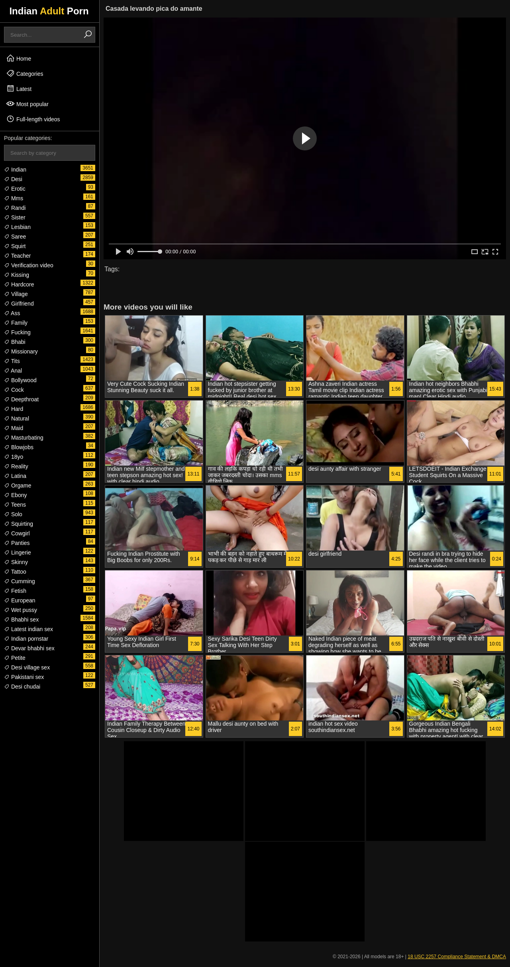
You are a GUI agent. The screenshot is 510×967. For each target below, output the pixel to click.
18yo (13, 457)
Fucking (17, 332)
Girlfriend (19, 303)
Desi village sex (27, 667)
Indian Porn (48, 11)
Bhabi (15, 342)
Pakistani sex (24, 677)
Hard (13, 409)
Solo (13, 514)
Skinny (16, 562)
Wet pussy (20, 610)
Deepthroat (21, 399)
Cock (14, 390)
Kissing (16, 275)
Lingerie (17, 552)
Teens (15, 504)
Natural (16, 418)
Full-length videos (33, 118)
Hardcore (19, 284)
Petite (15, 658)
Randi (15, 208)
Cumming (19, 581)
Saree (15, 236)
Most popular (27, 103)
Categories (24, 73)
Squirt (15, 246)
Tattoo (15, 571)
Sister (15, 217)
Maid (13, 428)
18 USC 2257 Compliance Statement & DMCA (457, 956)
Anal (13, 370)
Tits (12, 361)
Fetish (15, 591)
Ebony (15, 495)
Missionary (21, 351)
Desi (13, 179)
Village (16, 294)
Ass (12, 313)
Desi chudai (22, 686)
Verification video (28, 265)
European (19, 600)
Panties (17, 543)
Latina (15, 476)
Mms (13, 198)
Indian (15, 169)
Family (15, 323)
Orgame (17, 485)
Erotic (15, 189)
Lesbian (17, 227)
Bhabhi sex (21, 619)
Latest (18, 88)
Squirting (18, 524)
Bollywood (20, 380)
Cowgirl (17, 533)
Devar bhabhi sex (29, 648)
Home (18, 58)
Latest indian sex (28, 629)
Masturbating (23, 437)
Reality (16, 466)
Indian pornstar (26, 638)
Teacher (17, 256)
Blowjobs (18, 447)
